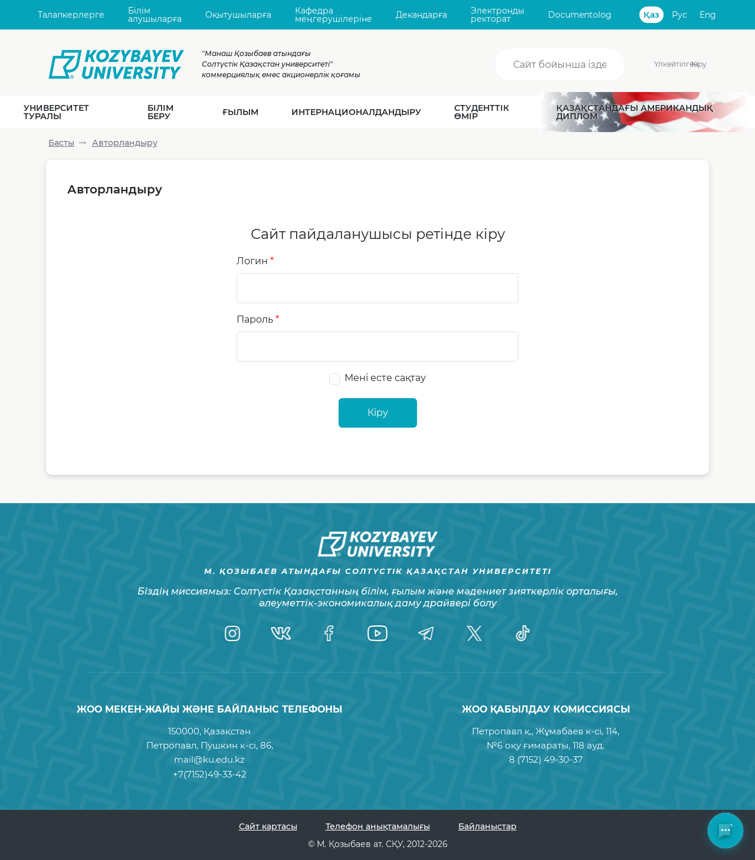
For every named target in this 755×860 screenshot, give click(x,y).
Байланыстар (487, 826)
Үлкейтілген (657, 64)
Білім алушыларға (155, 15)
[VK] (281, 633)
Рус (679, 14)
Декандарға (421, 15)
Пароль (258, 319)
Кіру (699, 64)
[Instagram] (232, 633)
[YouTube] (377, 633)
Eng (708, 14)
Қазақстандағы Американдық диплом (634, 112)
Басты (61, 142)
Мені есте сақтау (385, 377)
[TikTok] (523, 633)
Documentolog (580, 15)
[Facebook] (329, 633)
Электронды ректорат (497, 15)
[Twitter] (474, 633)
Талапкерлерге (71, 15)
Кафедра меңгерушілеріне (333, 15)
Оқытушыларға (238, 15)
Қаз (651, 14)
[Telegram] (426, 633)
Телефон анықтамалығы (378, 826)
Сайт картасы (268, 826)
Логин (255, 261)
